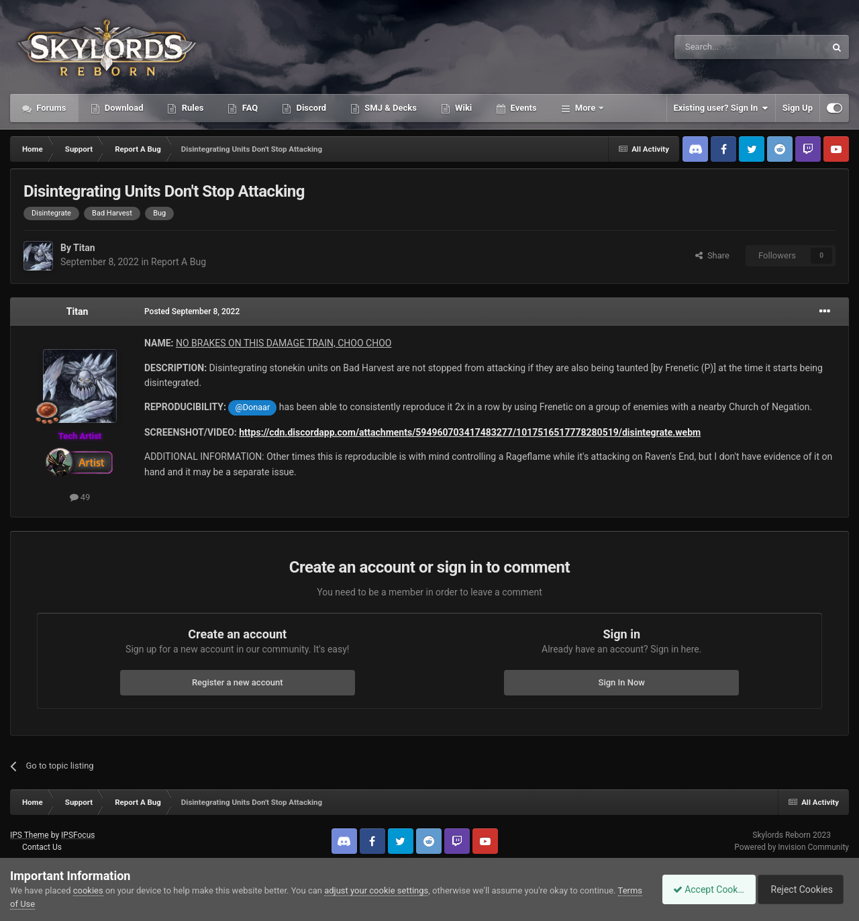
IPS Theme (29, 835)
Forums (50, 108)
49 (80, 497)
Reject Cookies (802, 889)
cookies (88, 890)
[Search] (718, 47)
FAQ (249, 108)
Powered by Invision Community (791, 847)
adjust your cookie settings (376, 890)
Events (522, 108)
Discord (310, 108)
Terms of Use (36, 904)
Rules (191, 108)
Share (712, 255)
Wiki (462, 108)
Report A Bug (178, 261)
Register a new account (237, 682)
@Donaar (253, 407)
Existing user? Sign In (721, 108)
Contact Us (42, 847)
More (585, 108)
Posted (192, 311)
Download (123, 108)
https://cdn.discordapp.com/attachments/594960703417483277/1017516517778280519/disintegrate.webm (470, 432)
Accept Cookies (701, 889)
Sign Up (797, 108)
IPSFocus (78, 835)
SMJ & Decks (389, 108)
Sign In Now (622, 682)
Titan (84, 247)
